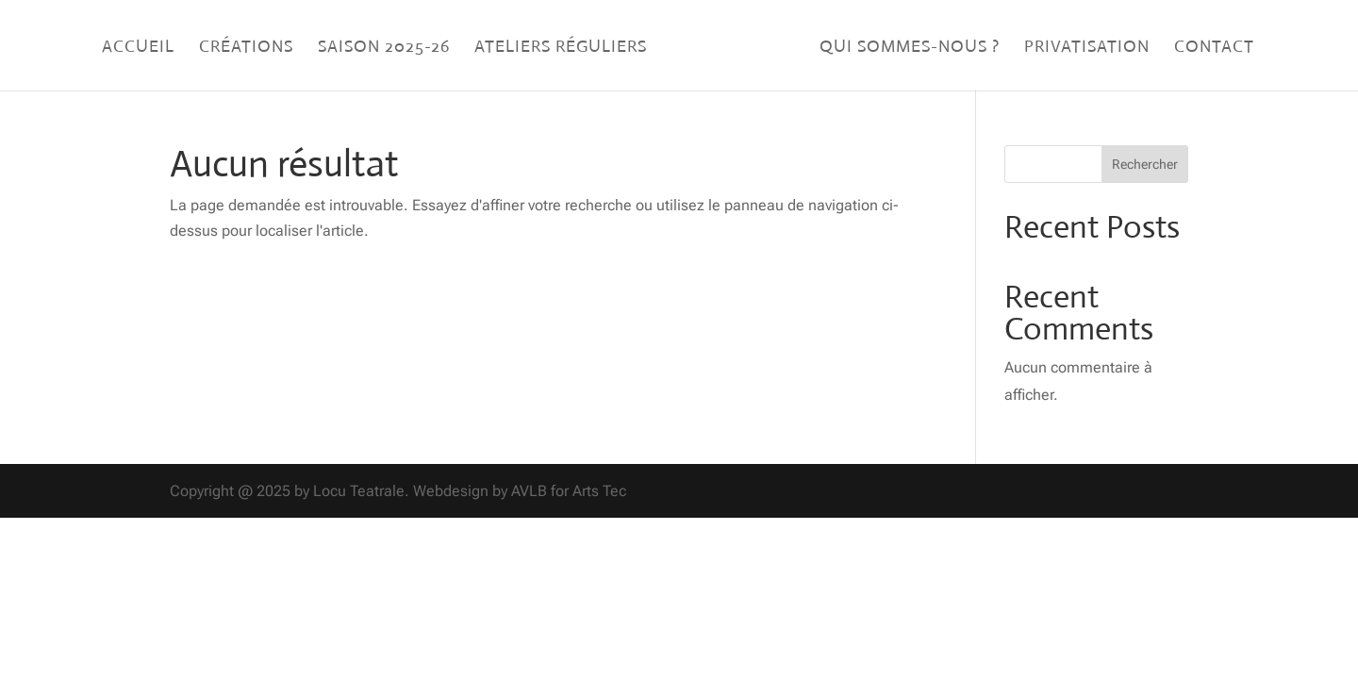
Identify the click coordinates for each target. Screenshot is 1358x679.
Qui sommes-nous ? (910, 48)
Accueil (138, 48)
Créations (246, 48)
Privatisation (1087, 48)
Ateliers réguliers (560, 48)
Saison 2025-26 (384, 48)
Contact (1214, 48)
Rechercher (1145, 164)
